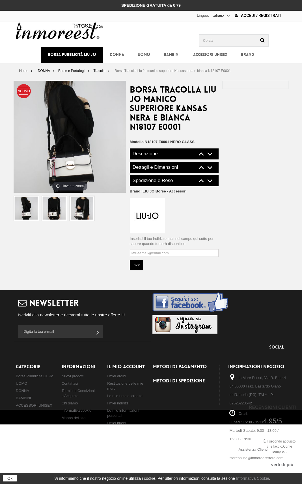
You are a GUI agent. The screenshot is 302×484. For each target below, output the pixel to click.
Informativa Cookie (252, 478)
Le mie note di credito (124, 396)
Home (23, 71)
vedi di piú (282, 464)
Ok (9, 478)
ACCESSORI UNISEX (210, 55)
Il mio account (126, 367)
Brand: (158, 191)
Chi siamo (70, 403)
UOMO (144, 55)
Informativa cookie (77, 410)
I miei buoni (116, 423)
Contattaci (70, 383)
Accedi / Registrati (258, 15)
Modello (137, 142)
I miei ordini (116, 376)
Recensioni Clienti (272, 407)
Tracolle (99, 71)
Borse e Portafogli (71, 71)
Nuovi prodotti (73, 376)
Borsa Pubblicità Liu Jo (72, 55)
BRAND (247, 55)
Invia (136, 265)
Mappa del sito (74, 418)
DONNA (117, 55)
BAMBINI (172, 55)
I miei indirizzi (118, 403)
